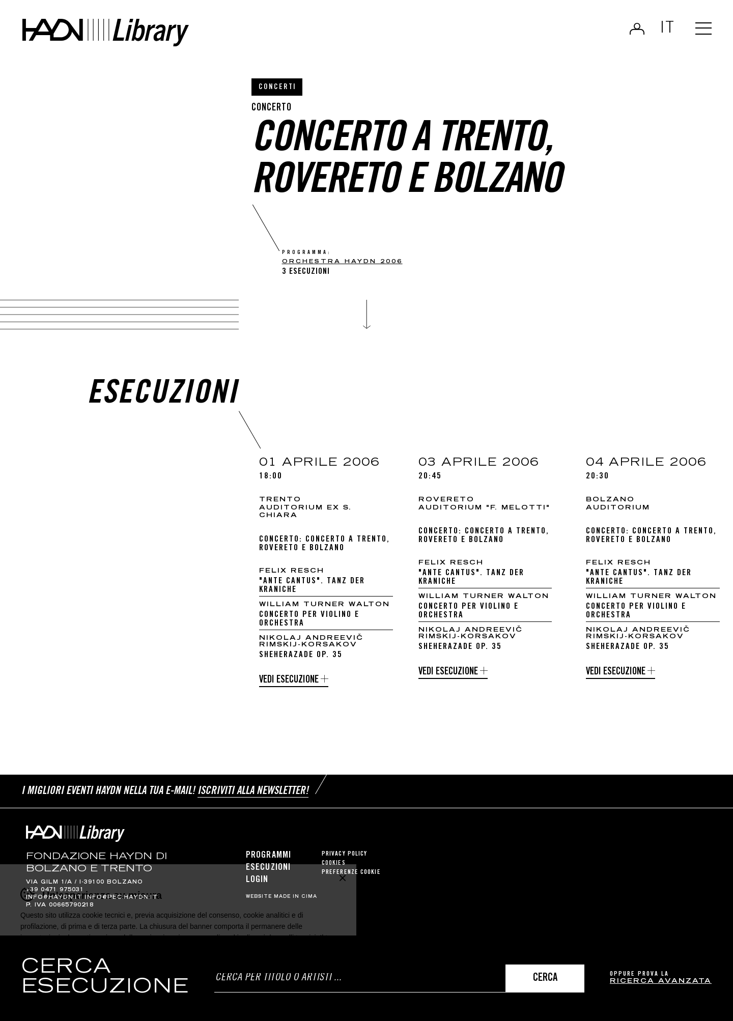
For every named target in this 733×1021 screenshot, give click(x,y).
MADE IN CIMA (295, 897)
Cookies (334, 863)
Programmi (268, 855)
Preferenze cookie (351, 872)
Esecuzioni (268, 867)
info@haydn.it (54, 897)
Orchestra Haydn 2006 (342, 262)
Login (637, 28)
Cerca (545, 978)
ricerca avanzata (661, 981)
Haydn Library (105, 32)
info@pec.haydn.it (121, 897)
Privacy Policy (344, 854)
